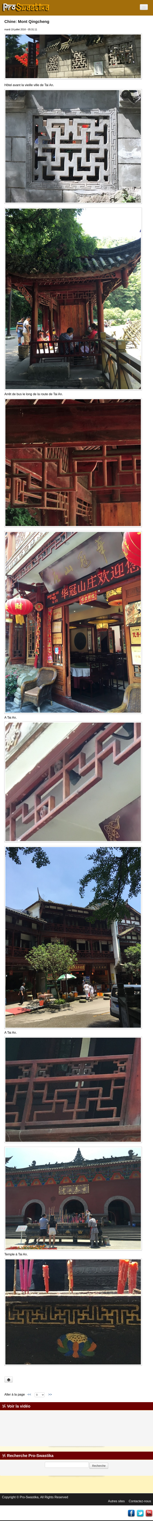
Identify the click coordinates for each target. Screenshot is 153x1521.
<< (29, 1394)
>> (50, 1394)
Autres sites (116, 1501)
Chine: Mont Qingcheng (26, 21)
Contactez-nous (140, 1501)
